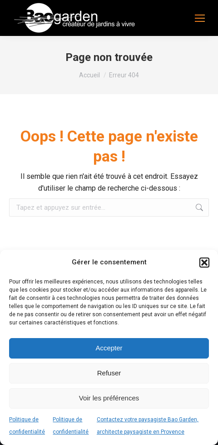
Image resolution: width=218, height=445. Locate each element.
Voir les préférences (109, 398)
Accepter (108, 348)
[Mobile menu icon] (200, 18)
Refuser (109, 373)
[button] (204, 262)
